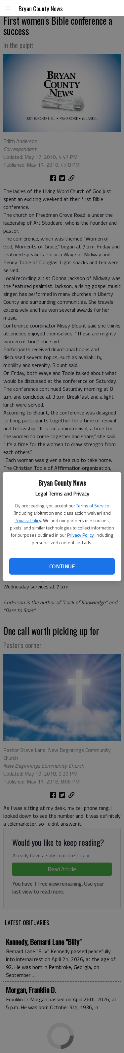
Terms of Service (92, 505)
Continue (62, 566)
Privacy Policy (28, 520)
